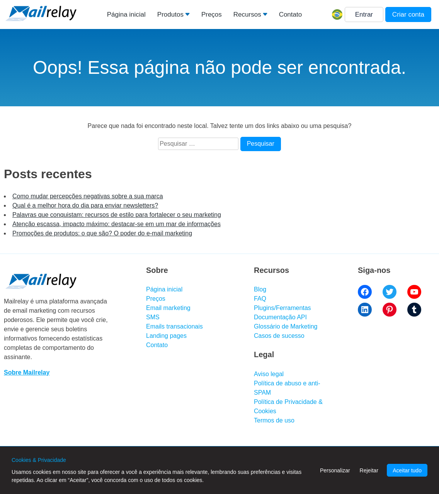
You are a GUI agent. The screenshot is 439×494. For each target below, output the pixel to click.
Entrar (364, 14)
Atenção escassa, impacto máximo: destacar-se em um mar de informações (116, 224)
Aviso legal (269, 374)
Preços (211, 14)
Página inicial (126, 14)
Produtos (170, 14)
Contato (290, 14)
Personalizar (335, 470)
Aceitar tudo (407, 470)
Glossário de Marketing (286, 326)
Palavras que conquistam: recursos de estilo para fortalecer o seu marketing (116, 214)
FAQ (260, 298)
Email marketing (168, 308)
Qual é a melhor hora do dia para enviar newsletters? (85, 205)
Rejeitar (369, 470)
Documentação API (280, 317)
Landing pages (166, 335)
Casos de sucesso (279, 335)
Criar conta (408, 14)
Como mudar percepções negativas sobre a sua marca (87, 196)
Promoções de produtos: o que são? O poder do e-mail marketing (102, 233)
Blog (260, 289)
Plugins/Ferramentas (282, 308)
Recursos (247, 14)
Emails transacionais (174, 326)
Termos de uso (274, 420)
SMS (153, 317)
